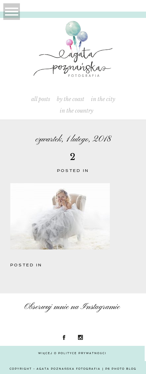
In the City (103, 99)
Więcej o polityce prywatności (72, 353)
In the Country (76, 111)
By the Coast (70, 99)
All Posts (40, 99)
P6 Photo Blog (120, 368)
